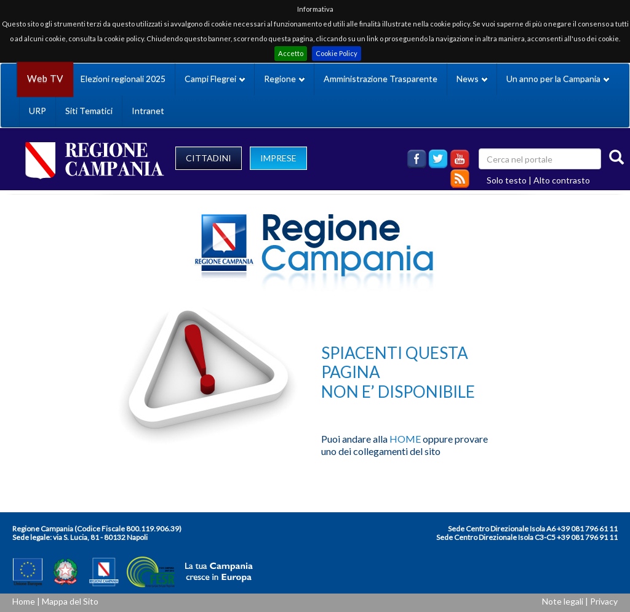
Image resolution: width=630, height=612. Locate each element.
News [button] (472, 78)
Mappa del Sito (70, 601)
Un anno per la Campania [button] (557, 78)
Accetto (290, 53)
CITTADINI (208, 158)
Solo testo (507, 180)
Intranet (148, 110)
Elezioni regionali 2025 (123, 78)
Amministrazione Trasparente (380, 78)
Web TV (45, 78)
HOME (405, 439)
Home (23, 601)
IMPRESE (278, 158)
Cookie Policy (336, 53)
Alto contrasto (561, 180)
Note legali (562, 601)
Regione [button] (284, 78)
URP (37, 110)
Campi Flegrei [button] (215, 78)
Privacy (604, 601)
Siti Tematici (89, 110)
